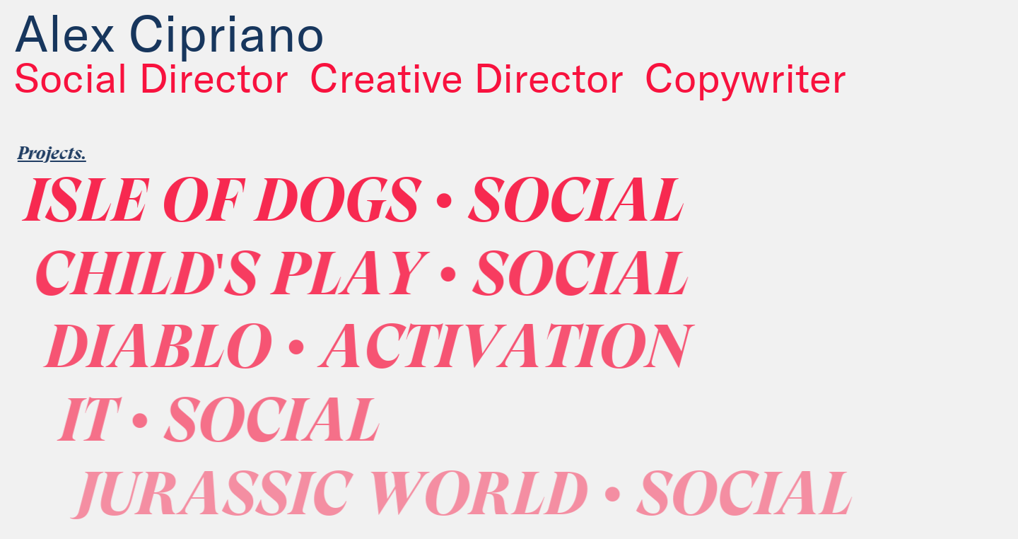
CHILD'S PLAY (382, 279)
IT (247, 425)
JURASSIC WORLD (494, 499)
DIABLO (391, 352)
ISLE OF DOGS (371, 205)
